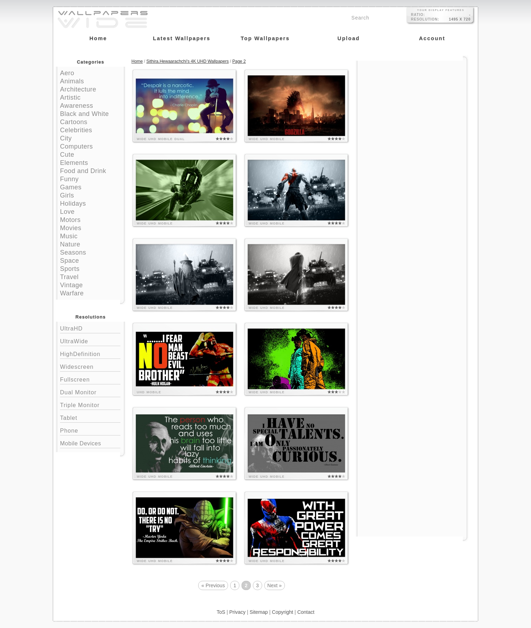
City (66, 138)
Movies (70, 228)
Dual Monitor (90, 391)
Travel (69, 276)
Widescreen (90, 366)
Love (67, 211)
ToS (221, 612)
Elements (74, 162)
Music (69, 236)
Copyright (282, 612)
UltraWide (90, 340)
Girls (67, 195)
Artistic (70, 97)
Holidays (73, 203)
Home (137, 61)
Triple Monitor (90, 404)
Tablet (90, 417)
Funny (69, 179)
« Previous (213, 585)
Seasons (73, 252)
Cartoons (73, 122)
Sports (70, 268)
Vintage (71, 285)
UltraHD (90, 328)
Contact (305, 612)
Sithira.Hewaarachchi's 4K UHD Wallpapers (187, 61)
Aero (67, 73)
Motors (70, 219)
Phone (90, 430)
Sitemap (259, 612)
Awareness (76, 105)
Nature (70, 244)
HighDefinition (90, 353)
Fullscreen (90, 379)
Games (71, 187)
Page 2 (239, 61)
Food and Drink (83, 170)
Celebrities (76, 130)
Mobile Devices (80, 443)
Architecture (78, 89)
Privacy (237, 612)
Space (69, 260)
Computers (76, 146)
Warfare (72, 293)
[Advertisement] (412, 105)
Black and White (84, 113)
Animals (72, 81)
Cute (67, 154)
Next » (274, 585)
